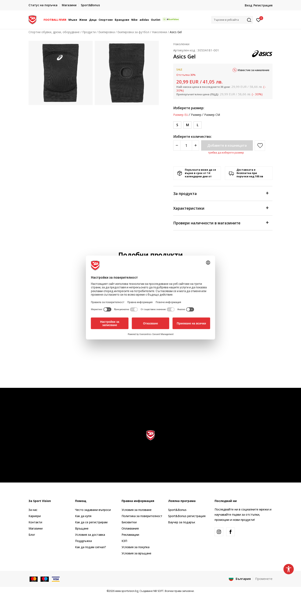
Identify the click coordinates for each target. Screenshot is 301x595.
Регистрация (262, 5)
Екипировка (106, 32)
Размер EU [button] (180, 114)
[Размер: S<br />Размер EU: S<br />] (177, 125)
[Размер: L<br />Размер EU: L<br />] (198, 125)
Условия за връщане (136, 553)
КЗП (124, 541)
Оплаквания (130, 528)
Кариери (35, 516)
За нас (33, 510)
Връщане (81, 528)
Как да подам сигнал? (90, 547)
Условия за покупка (135, 547)
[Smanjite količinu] (176, 145)
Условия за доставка (90, 535)
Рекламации (130, 535)
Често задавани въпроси (93, 510)
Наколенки (159, 32)
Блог (32, 535)
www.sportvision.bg (126, 591)
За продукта (220, 193)
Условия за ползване (137, 510)
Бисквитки (129, 522)
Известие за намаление (253, 70)
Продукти (89, 32)
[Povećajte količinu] (195, 145)
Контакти (35, 522)
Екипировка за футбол (133, 32)
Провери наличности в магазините (220, 222)
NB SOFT (158, 591)
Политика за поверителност (142, 516)
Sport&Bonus (177, 510)
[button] (232, 19)
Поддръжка (83, 541)
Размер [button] (196, 114)
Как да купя (83, 516)
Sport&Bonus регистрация (186, 516)
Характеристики (220, 208)
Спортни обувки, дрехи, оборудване (54, 32)
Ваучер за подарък (181, 522)
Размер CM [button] (212, 114)
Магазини (36, 528)
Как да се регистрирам (91, 522)
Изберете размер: (188, 108)
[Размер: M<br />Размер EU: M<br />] (187, 125)
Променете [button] (263, 579)
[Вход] (258, 20)
